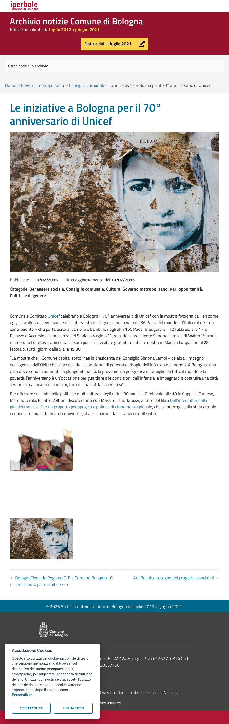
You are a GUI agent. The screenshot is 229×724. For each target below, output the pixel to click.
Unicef (54, 316)
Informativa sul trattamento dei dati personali (124, 692)
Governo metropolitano (42, 85)
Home (10, 85)
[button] (114, 44)
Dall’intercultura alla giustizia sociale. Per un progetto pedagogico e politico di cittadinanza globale (108, 403)
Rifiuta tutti (73, 708)
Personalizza (22, 695)
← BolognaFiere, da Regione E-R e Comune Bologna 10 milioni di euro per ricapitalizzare (61, 581)
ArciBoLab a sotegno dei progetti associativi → (176, 577)
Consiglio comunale (87, 85)
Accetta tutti (31, 708)
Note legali (172, 692)
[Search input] (114, 66)
